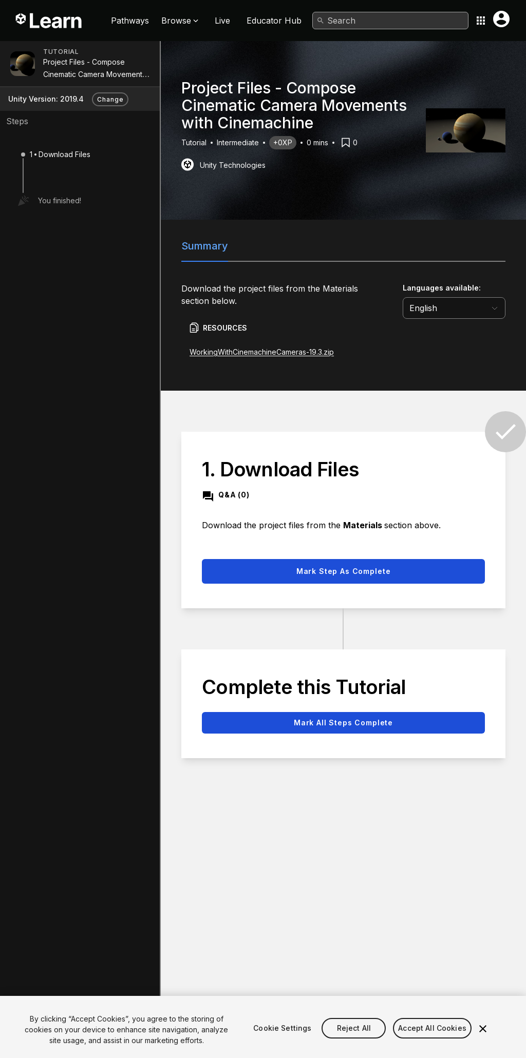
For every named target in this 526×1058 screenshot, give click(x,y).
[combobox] (390, 20)
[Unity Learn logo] (49, 20)
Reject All (354, 1040)
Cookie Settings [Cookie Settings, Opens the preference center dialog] (282, 1040)
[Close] (483, 1041)
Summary (204, 246)
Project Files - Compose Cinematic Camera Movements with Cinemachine (94, 74)
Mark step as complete (343, 571)
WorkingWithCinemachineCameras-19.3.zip (262, 352)
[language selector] (454, 308)
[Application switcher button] (481, 20)
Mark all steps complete (343, 722)
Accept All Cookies (432, 1040)
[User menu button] (501, 19)
